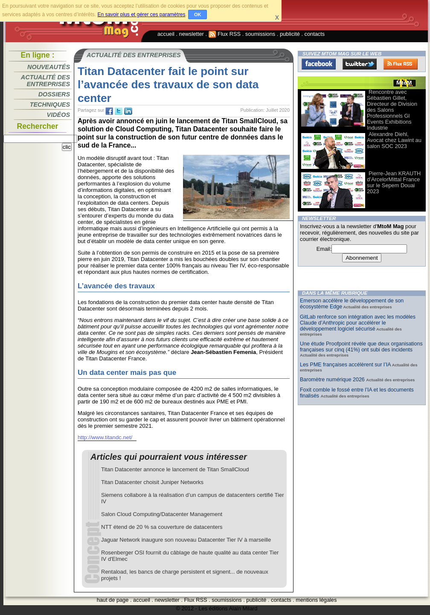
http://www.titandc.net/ (105, 437)
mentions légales (316, 600)
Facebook (319, 64)
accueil (165, 34)
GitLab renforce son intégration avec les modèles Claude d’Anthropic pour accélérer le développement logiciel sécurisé (357, 323)
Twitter (360, 64)
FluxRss (401, 64)
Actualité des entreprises (45, 80)
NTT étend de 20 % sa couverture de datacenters (161, 527)
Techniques (50, 104)
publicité (290, 34)
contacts (315, 34)
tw (118, 111)
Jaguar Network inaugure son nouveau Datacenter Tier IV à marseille (186, 540)
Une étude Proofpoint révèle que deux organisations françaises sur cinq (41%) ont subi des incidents (361, 347)
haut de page (113, 600)
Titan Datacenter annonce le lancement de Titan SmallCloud (175, 469)
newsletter (191, 34)
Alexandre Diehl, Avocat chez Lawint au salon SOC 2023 (394, 140)
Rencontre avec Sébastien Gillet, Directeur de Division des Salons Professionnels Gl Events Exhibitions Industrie (392, 110)
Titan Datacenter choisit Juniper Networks (152, 482)
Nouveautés (48, 67)
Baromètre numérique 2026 (333, 380)
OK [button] (197, 14)
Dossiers (54, 94)
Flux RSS (225, 34)
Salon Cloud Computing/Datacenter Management (161, 514)
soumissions (260, 34)
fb (109, 111)
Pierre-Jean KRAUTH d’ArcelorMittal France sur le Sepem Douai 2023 (394, 182)
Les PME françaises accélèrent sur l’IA (345, 365)
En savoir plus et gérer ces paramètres (141, 14)
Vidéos (58, 114)
